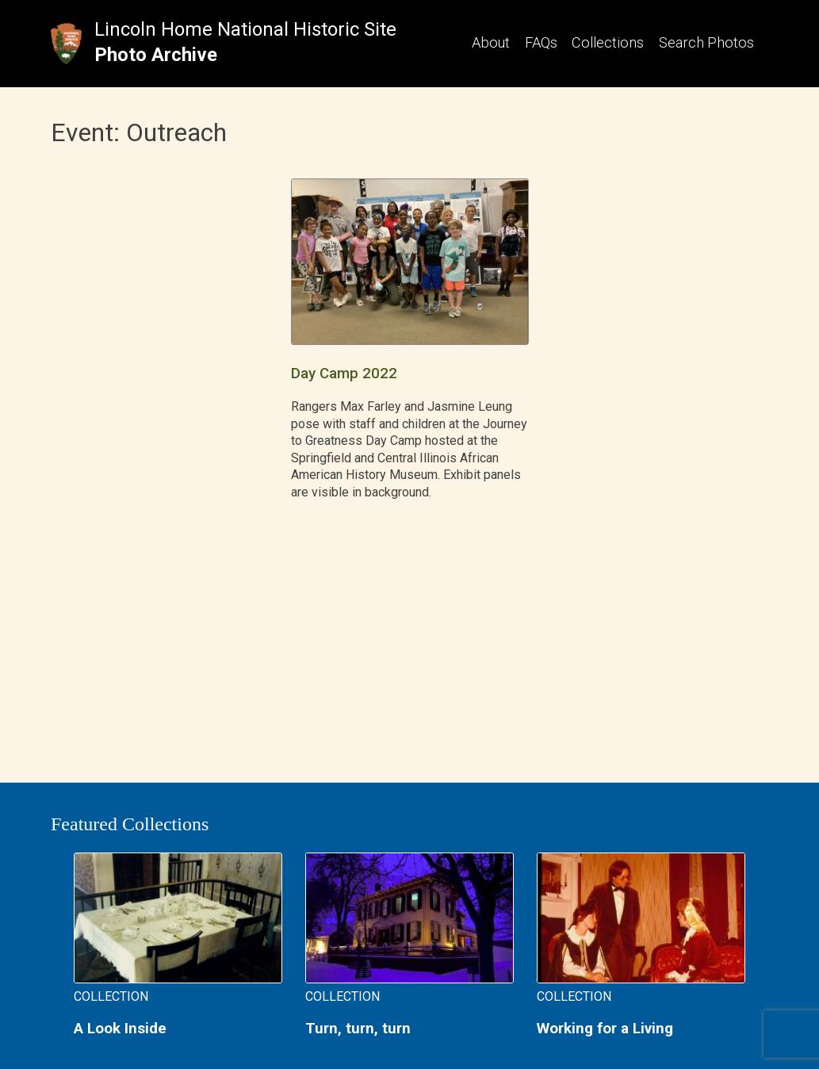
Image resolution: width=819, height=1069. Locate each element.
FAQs (541, 42)
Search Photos (706, 42)
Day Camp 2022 (344, 373)
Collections (608, 42)
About (491, 42)
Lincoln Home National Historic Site (245, 29)
